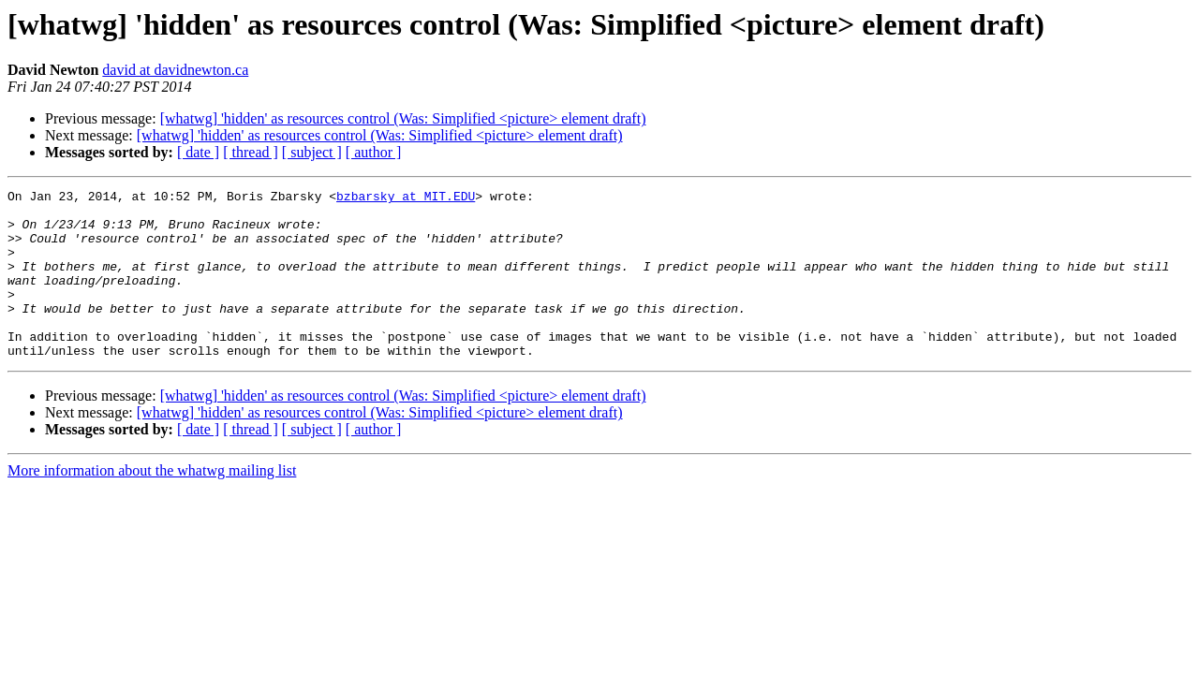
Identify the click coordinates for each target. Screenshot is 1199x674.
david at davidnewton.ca (175, 70)
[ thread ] (250, 152)
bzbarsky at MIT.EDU (405, 198)
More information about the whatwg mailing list (151, 504)
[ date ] (198, 152)
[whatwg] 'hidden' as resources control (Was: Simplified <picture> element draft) (403, 118)
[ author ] (374, 152)
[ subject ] (312, 152)
